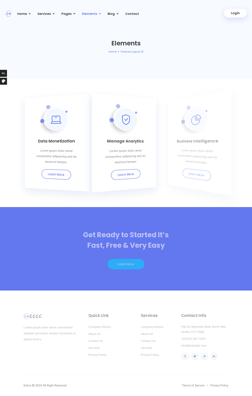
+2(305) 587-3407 (193, 340)
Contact (132, 14)
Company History (99, 328)
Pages (66, 14)
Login (235, 13)
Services (44, 14)
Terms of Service (193, 385)
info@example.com (194, 347)
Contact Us (95, 342)
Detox (27, 385)
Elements (89, 14)
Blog (111, 14)
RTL (3, 73)
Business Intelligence (195, 140)
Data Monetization (56, 141)
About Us (94, 335)
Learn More (56, 174)
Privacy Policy (97, 356)
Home (22, 14)
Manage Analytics (124, 141)
